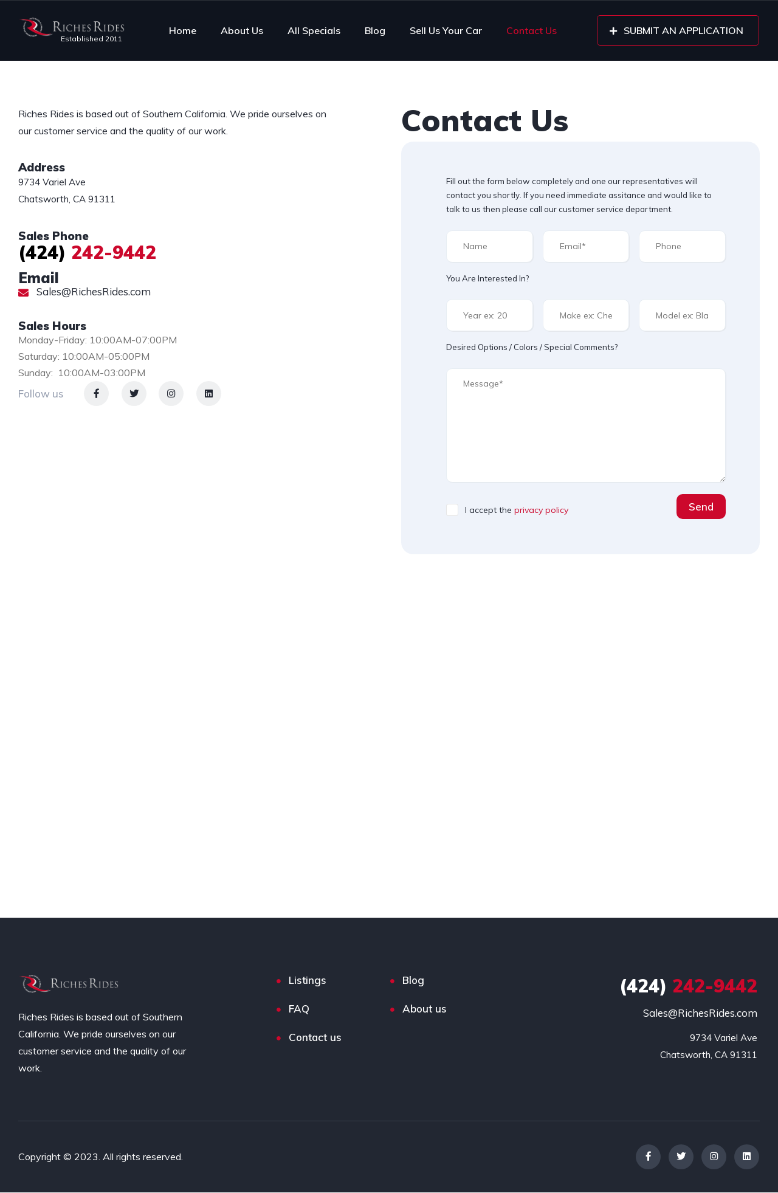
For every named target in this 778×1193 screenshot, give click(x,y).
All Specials (313, 30)
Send (701, 506)
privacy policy (541, 509)
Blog (375, 30)
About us (424, 1008)
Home (182, 30)
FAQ (299, 1008)
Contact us (315, 1037)
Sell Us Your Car (446, 30)
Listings (307, 980)
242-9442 (87, 251)
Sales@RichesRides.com (84, 290)
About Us (242, 30)
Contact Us (531, 30)
